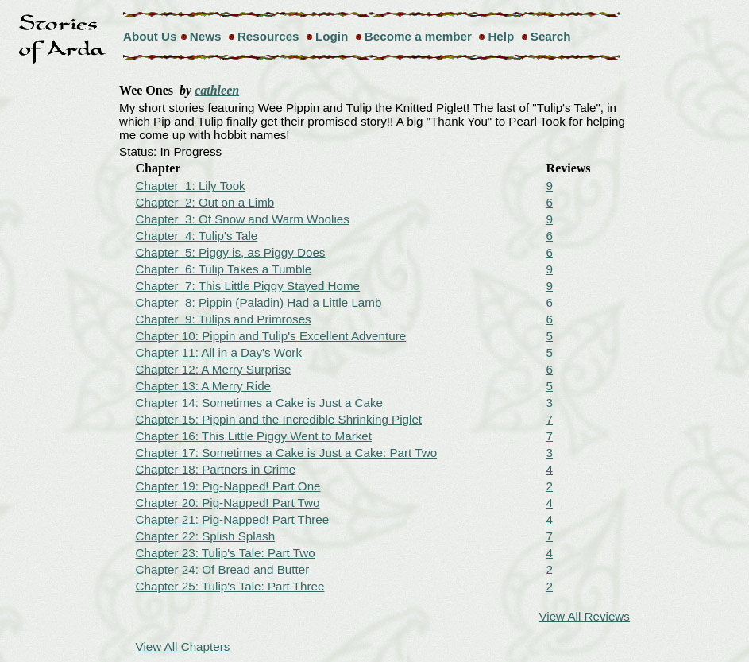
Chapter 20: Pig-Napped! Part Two (228, 502)
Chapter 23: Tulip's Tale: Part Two (225, 552)
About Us (150, 36)
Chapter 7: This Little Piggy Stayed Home (248, 285)
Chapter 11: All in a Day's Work (219, 352)
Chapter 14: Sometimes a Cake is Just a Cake (260, 402)
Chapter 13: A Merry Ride (204, 386)
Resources (268, 36)
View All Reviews (584, 616)
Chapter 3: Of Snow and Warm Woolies (242, 219)
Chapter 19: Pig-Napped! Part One (228, 486)
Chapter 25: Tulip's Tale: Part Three (230, 586)
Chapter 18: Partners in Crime (216, 469)
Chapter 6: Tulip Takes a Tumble (224, 269)
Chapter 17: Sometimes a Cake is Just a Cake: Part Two (287, 452)
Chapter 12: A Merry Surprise (213, 369)
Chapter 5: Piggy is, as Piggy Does (231, 252)
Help (501, 36)
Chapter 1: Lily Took (190, 185)
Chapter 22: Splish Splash (206, 536)
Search (551, 36)
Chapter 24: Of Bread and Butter (223, 569)
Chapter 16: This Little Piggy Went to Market (254, 436)
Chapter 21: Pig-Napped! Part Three (233, 519)
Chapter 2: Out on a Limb (205, 202)
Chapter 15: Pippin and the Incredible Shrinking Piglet (279, 419)
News (206, 36)
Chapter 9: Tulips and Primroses (223, 319)
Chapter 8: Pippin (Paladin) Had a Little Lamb (259, 302)
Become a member (418, 36)
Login (331, 36)
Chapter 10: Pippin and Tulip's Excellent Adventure (271, 336)
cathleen (217, 90)
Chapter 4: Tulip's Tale (197, 235)
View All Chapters (183, 646)
